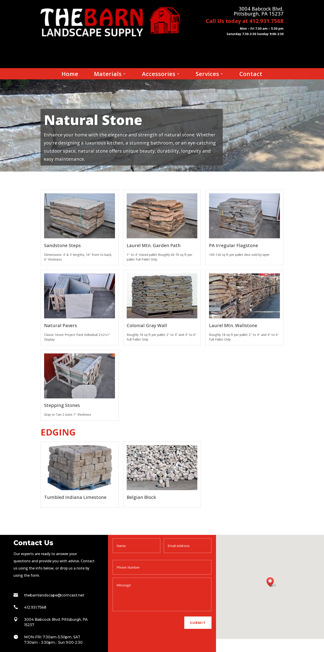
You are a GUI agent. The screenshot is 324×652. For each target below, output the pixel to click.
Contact (250, 74)
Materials (108, 74)
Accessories (159, 74)
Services (207, 74)
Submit (198, 622)
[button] (271, 582)
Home (70, 74)
